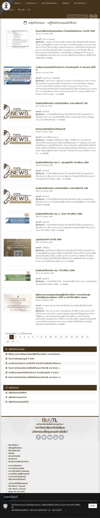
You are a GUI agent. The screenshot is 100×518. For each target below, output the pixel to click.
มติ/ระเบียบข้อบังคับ (50, 3)
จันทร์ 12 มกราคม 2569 (44, 33)
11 (56, 337)
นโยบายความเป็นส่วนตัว (17, 479)
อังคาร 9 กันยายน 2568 (45, 300)
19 (13, 341)
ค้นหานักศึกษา (13, 445)
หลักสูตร (66, 3)
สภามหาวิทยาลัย (14, 456)
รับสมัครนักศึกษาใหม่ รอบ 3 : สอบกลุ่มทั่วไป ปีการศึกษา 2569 (62, 162)
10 (50, 337)
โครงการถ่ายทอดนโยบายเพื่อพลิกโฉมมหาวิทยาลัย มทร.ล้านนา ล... (33, 377)
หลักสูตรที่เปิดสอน (15, 448)
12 (61, 337)
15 (77, 337)
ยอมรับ (92, 505)
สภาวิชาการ (12, 458)
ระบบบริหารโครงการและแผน (18, 471)
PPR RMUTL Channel (16, 486)
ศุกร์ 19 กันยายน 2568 (44, 242)
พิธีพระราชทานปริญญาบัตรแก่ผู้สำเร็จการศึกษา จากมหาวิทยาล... (33, 354)
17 (87, 337)
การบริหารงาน (32, 3)
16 (82, 337)
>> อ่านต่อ (48, 57)
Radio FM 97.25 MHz (16, 491)
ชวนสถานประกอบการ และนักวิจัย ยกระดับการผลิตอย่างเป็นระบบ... (33, 363)
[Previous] (7, 337)
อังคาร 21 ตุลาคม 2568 (44, 131)
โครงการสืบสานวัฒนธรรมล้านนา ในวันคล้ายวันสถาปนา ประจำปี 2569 (65, 31)
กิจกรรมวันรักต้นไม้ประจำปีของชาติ (50, 129)
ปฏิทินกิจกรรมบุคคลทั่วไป (17, 401)
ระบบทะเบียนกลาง (15, 465)
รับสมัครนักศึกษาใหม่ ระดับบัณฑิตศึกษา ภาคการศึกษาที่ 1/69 (62, 103)
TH (91, 16)
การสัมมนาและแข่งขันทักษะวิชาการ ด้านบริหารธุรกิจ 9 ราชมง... (32, 372)
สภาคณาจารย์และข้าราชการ (18, 461)
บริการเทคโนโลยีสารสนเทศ (18, 483)
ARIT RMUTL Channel (17, 489)
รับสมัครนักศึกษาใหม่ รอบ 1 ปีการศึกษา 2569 (55, 270)
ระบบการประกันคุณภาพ (17, 476)
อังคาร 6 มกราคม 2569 (44, 72)
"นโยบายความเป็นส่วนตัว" (38, 510)
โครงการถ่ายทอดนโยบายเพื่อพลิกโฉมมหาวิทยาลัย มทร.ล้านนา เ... (33, 367)
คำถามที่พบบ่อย (14, 450)
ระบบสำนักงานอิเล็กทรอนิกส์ (18, 474)
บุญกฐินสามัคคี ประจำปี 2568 (48, 239)
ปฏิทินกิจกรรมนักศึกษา (16, 392)
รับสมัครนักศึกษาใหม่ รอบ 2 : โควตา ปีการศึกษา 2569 (59, 213)
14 (72, 337)
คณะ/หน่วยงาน (80, 3)
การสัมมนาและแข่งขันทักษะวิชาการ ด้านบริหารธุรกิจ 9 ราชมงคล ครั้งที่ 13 (65, 68)
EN (29, 9)
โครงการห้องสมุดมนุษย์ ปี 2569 (19, 358)
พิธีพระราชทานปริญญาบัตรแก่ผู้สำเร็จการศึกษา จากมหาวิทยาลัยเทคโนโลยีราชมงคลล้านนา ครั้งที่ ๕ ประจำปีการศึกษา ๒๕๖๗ (63, 296)
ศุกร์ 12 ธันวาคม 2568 (44, 106)
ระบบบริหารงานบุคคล (16, 468)
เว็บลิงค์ (11, 453)
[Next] (17, 341)
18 (8, 341)
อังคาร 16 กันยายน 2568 (45, 273)
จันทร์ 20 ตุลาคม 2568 (44, 165)
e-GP (21, 9)
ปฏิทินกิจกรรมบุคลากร (16, 397)
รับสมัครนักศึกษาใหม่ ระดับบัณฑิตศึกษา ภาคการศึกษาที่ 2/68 (62, 188)
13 (66, 337)
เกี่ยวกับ (18, 3)
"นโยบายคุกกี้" (57, 510)
